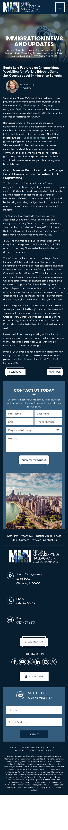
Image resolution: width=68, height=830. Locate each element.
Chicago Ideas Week (34, 137)
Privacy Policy (45, 750)
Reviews (36, 539)
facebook (14, 661)
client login (36, 676)
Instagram (30, 661)
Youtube (22, 661)
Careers (24, 539)
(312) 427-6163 (25, 603)
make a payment (34, 642)
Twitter (53, 661)
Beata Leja (29, 84)
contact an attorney (21, 359)
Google (45, 661)
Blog (14, 539)
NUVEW (13, 747)
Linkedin (37, 661)
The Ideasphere (32, 105)
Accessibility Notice (26, 750)
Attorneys (26, 535)
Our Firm (12, 535)
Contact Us (50, 539)
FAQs (57, 535)
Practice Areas (43, 535)
